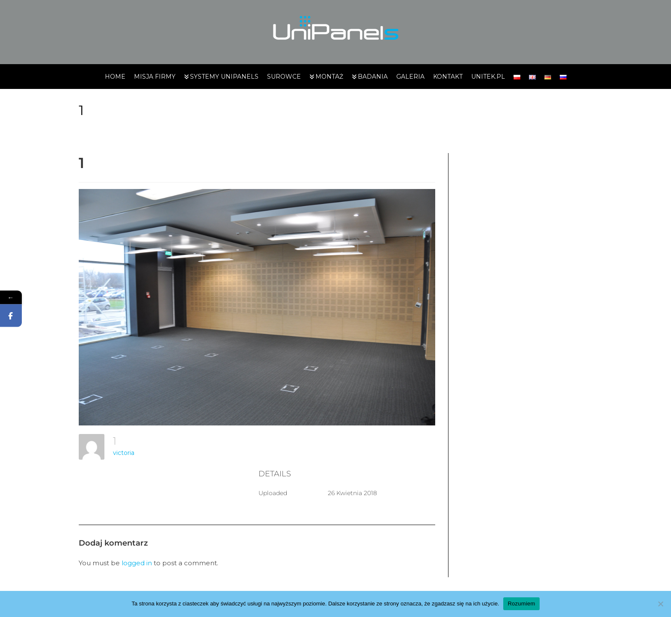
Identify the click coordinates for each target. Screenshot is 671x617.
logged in (137, 563)
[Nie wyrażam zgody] (660, 603)
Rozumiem (521, 603)
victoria (123, 453)
